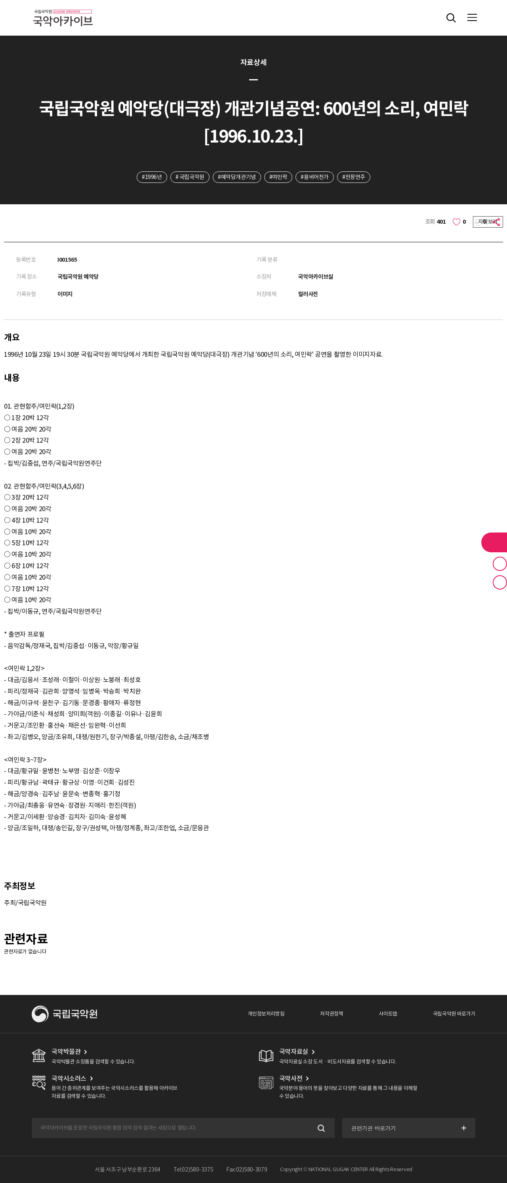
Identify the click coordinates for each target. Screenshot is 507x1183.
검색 (320, 1128)
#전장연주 (353, 177)
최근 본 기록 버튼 (500, 582)
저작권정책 (331, 1013)
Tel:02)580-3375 (193, 1169)
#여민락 (278, 177)
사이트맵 (388, 1013)
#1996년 (152, 177)
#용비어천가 (315, 177)
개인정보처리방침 (266, 1013)
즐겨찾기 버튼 (500, 564)
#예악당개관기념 (237, 177)
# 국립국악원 (189, 177)
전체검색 (451, 18)
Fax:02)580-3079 (246, 1169)
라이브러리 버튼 (494, 542)
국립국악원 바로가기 (454, 1013)
